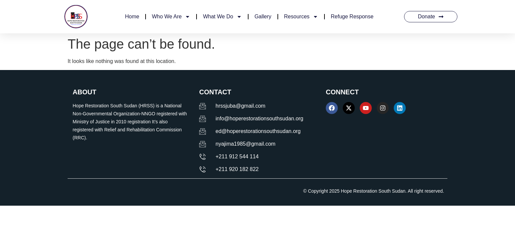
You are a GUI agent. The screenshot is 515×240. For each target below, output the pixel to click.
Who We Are (171, 17)
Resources (301, 17)
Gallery (263, 16)
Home (132, 16)
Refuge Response (352, 16)
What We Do (222, 17)
